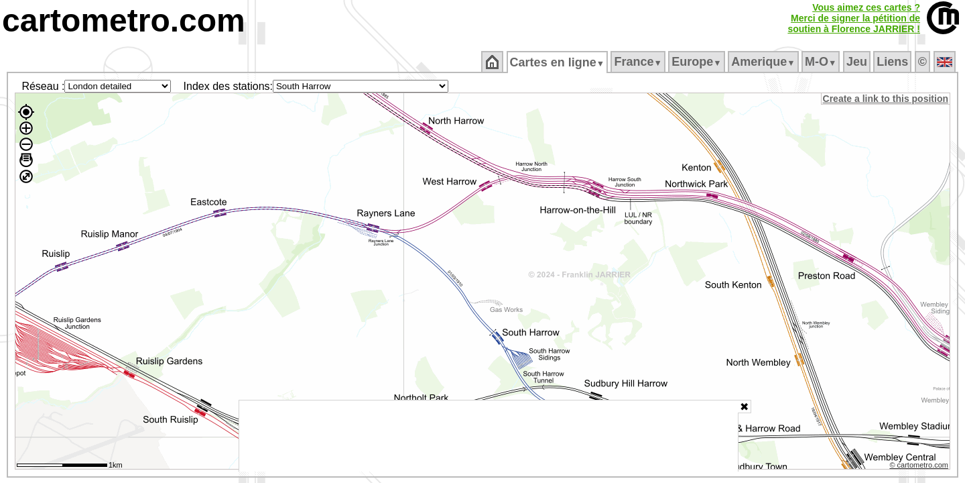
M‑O (822, 61)
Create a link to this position (886, 98)
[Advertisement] (488, 436)
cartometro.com (123, 20)
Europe (697, 61)
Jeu (857, 61)
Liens (893, 61)
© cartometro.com (920, 467)
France (639, 61)
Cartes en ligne (558, 62)
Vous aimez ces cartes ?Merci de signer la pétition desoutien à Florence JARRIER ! (853, 18)
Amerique (764, 61)
